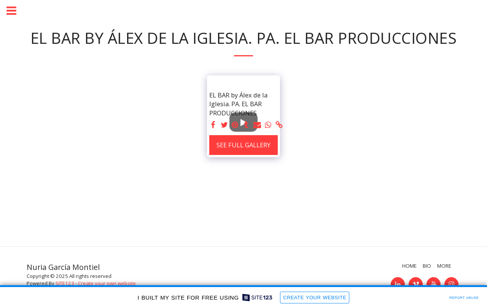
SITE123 (65, 283)
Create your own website (107, 283)
